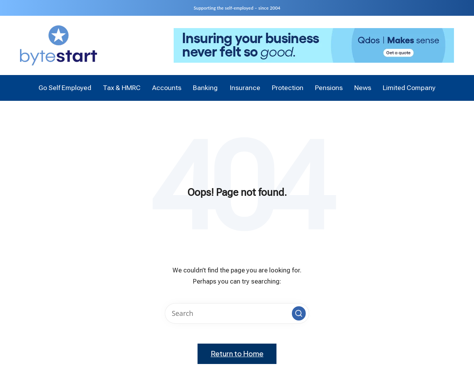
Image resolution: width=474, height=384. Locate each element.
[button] (299, 313)
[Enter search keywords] (237, 313)
